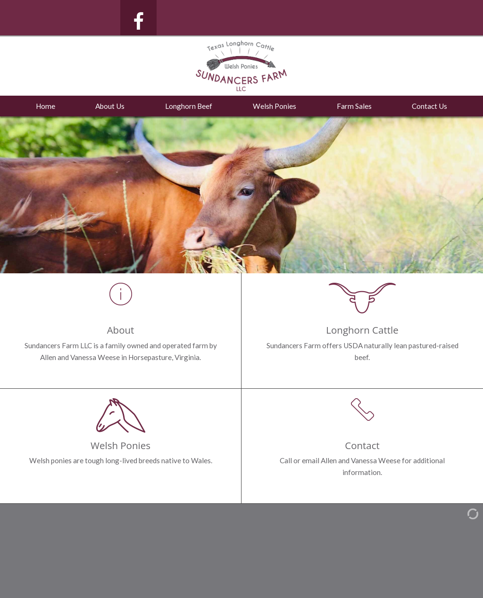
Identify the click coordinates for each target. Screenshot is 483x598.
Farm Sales (354, 106)
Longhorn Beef (188, 106)
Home (45, 106)
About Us (110, 106)
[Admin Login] (465, 512)
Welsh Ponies (274, 106)
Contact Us (429, 106)
